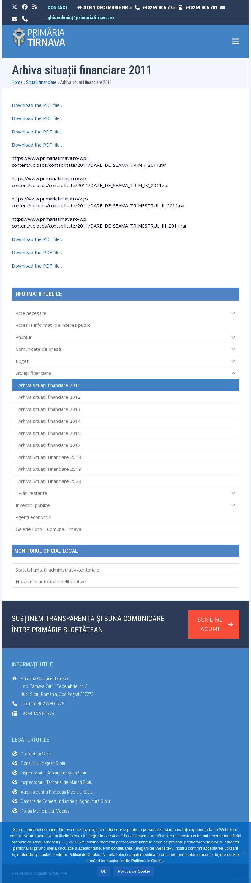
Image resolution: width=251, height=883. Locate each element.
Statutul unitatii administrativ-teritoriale (57, 570)
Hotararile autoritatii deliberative (51, 581)
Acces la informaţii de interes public (53, 325)
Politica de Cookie (134, 871)
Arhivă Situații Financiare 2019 (49, 469)
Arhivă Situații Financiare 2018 (49, 457)
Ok (103, 871)
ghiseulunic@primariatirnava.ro (80, 18)
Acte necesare (125, 313)
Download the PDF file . (37, 105)
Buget (125, 361)
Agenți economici (33, 517)
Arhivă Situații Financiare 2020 (49, 481)
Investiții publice (125, 505)
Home (17, 82)
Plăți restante (125, 493)
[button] (235, 41)
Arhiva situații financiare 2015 (49, 433)
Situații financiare (41, 82)
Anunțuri (125, 337)
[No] (243, 852)
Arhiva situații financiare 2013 (49, 409)
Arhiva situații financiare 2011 (49, 385)
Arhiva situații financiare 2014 (49, 421)
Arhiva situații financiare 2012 (49, 397)
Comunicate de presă (125, 349)
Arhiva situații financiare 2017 (49, 445)
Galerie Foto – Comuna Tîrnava (48, 529)
